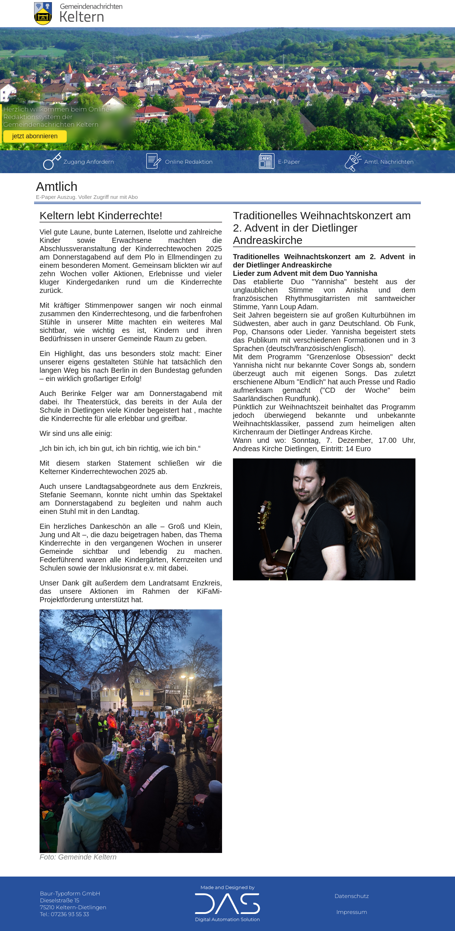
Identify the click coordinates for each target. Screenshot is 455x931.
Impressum (351, 911)
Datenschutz (352, 896)
